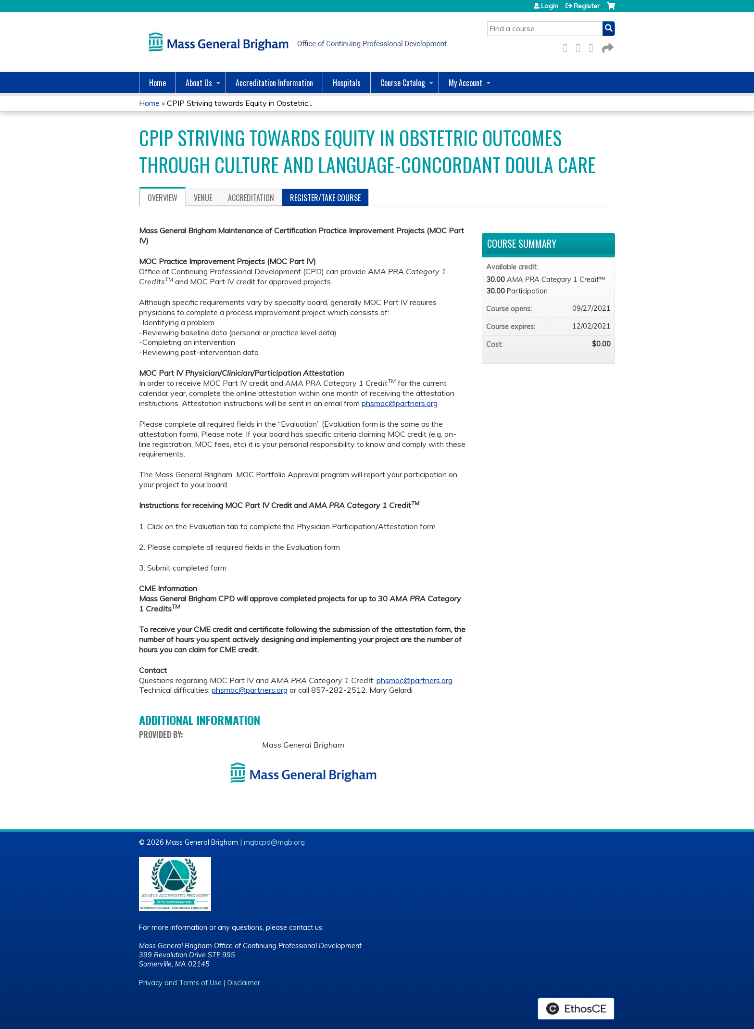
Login (549, 5)
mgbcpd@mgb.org (274, 842)
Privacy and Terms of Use (180, 982)
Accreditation (251, 197)
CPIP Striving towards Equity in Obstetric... (240, 103)
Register (587, 5)
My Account (465, 83)
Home (157, 83)
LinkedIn (594, 46)
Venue (203, 197)
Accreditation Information (274, 83)
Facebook (568, 46)
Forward (607, 46)
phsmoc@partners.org (400, 403)
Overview (162, 197)
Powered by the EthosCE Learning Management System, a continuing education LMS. (576, 1008)
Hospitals (347, 83)
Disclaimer (243, 982)
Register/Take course (325, 197)
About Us (199, 83)
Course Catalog (402, 83)
